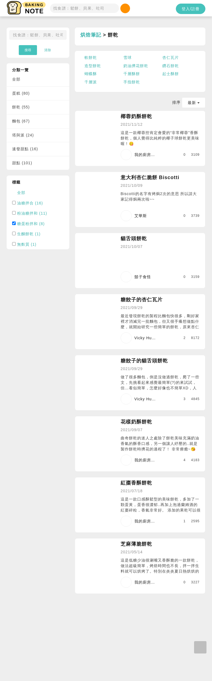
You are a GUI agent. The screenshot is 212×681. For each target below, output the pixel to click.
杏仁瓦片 (170, 57)
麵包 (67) (21, 121)
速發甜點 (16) (25, 149)
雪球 (127, 57)
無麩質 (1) (26, 244)
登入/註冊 (191, 9)
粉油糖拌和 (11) (32, 213)
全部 (16, 79)
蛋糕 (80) (21, 93)
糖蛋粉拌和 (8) (31, 223)
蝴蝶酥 (90, 74)
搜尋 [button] (28, 50)
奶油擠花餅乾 (135, 66)
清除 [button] (47, 50)
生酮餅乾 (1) (29, 234)
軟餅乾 (90, 57)
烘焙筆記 (90, 35)
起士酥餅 (170, 74)
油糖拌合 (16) (30, 203)
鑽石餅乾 (170, 66)
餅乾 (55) (21, 107)
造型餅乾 (92, 66)
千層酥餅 (131, 74)
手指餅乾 (131, 82)
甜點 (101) (22, 163)
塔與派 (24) (23, 135)
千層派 (90, 82)
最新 (194, 102)
